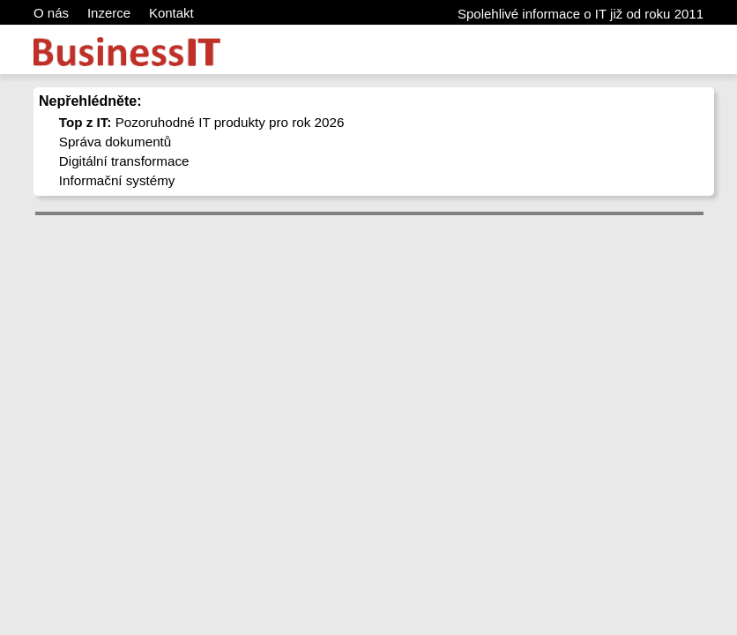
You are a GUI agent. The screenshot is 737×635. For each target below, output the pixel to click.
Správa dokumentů (115, 141)
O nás (51, 12)
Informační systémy (117, 180)
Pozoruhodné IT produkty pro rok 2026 (202, 122)
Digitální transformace (124, 160)
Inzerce (108, 12)
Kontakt (171, 12)
